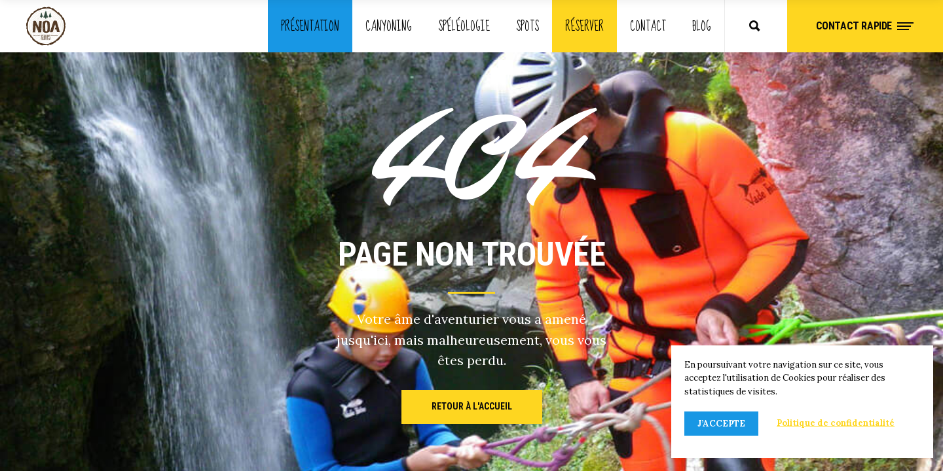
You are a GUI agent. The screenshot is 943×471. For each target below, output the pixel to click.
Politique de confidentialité (836, 422)
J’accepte (721, 423)
